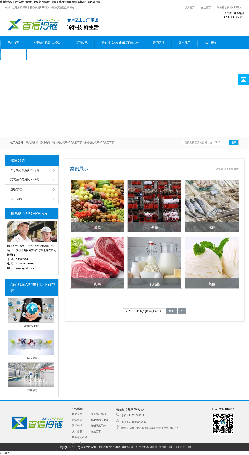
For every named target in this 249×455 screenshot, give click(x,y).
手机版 (163, 447)
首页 (171, 311)
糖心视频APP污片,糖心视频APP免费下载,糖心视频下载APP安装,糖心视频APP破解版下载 (50, 1)
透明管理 (159, 42)
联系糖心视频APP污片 (229, 7)
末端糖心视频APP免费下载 (99, 142)
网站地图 (5, 453)
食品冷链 (32, 358)
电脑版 (153, 447)
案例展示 (184, 42)
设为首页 (190, 7)
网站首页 (13, 42)
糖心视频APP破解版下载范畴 (120, 42)
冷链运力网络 (31, 325)
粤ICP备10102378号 (180, 447)
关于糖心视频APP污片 (47, 42)
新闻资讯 (82, 42)
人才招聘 (210, 42)
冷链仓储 (45, 142)
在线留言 (206, 7)
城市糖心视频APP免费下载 (67, 142)
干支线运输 (32, 142)
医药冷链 (32, 390)
